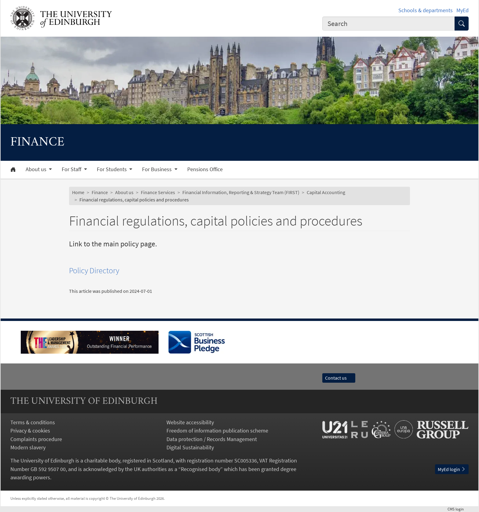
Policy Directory (94, 270)
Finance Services (158, 192)
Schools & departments (425, 10)
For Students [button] (112, 169)
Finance (100, 192)
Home (78, 192)
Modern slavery (28, 447)
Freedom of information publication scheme (217, 430)
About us (124, 192)
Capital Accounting (326, 192)
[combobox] (388, 24)
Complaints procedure (36, 439)
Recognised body (200, 469)
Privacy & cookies (30, 430)
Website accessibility (190, 422)
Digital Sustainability (190, 447)
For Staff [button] (72, 169)
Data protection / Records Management (211, 439)
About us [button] (37, 169)
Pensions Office (205, 169)
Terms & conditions (32, 422)
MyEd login (452, 469)
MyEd (462, 10)
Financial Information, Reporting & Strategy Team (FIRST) (240, 192)
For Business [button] (157, 169)
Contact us (339, 378)
